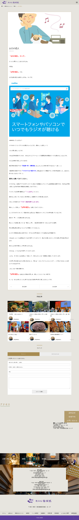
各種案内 (43, 513)
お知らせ (10, 513)
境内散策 (56, 513)
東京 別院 (39, 469)
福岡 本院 (41, 481)
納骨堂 (27, 513)
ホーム (4, 513)
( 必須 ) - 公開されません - (16, 367)
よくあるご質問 (65, 513)
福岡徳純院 (74, 513)
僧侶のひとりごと (19, 513)
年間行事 (50, 513)
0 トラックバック (55, 354)
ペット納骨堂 (35, 513)
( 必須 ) (15, 362)
